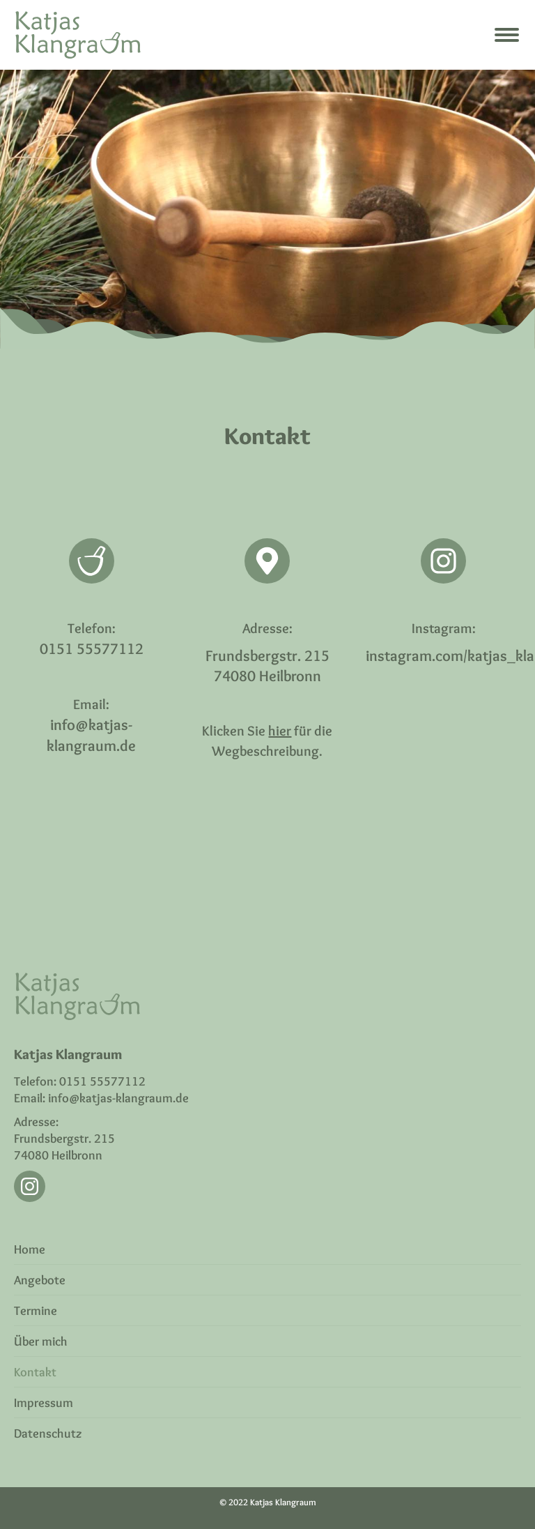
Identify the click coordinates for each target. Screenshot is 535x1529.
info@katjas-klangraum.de (118, 1098)
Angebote (39, 1280)
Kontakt (35, 1372)
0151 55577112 (92, 648)
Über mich (41, 1341)
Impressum (43, 1402)
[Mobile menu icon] (507, 35)
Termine (35, 1310)
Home (29, 1249)
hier (279, 730)
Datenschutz (48, 1433)
